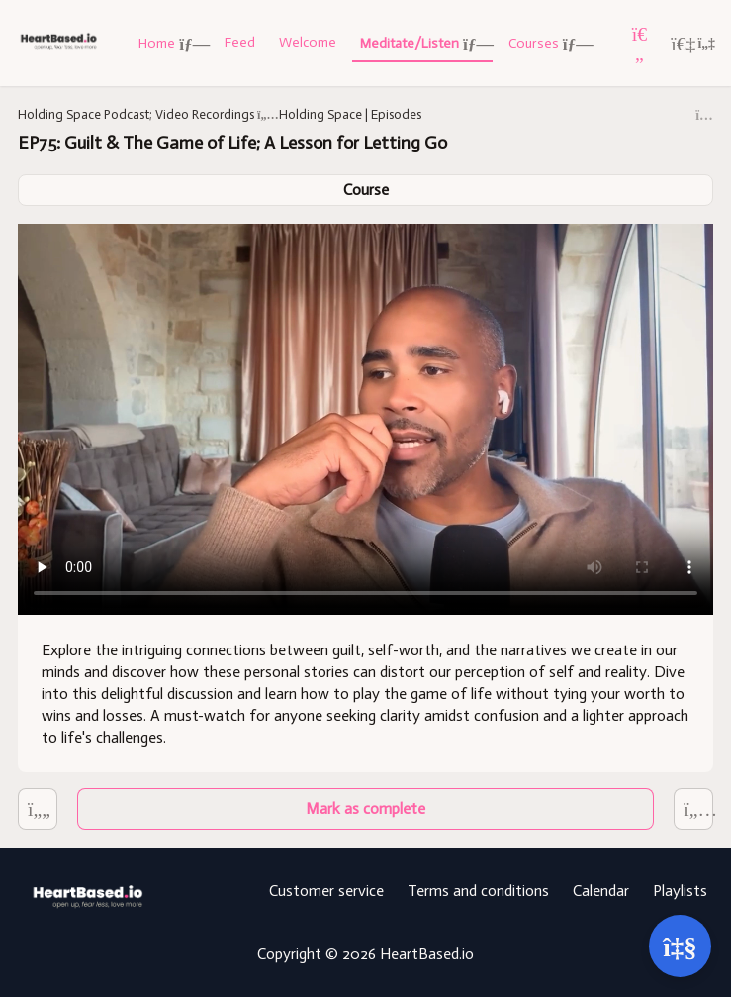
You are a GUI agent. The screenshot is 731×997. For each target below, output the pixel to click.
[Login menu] (693, 43)
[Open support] (680, 946)
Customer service (326, 890)
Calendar (601, 890)
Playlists (680, 890)
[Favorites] (640, 43)
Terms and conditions (478, 890)
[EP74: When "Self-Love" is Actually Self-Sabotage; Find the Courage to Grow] (693, 809)
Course (366, 189)
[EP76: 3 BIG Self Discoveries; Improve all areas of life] (37, 809)
